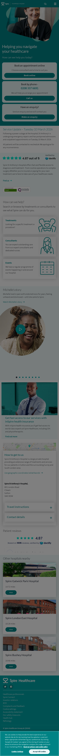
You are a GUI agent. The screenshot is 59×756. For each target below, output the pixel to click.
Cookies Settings (17, 752)
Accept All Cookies (39, 752)
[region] (29, 743)
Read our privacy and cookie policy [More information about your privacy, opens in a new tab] (36, 747)
